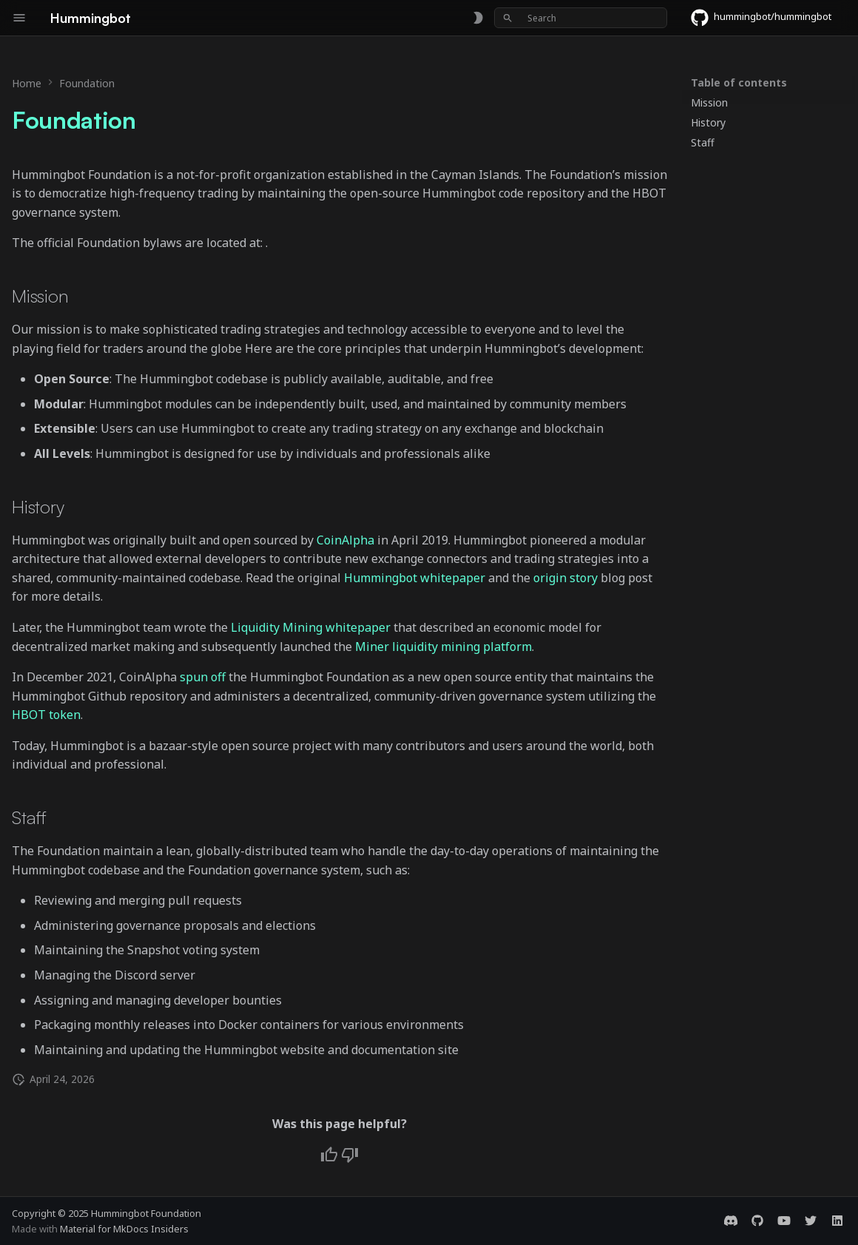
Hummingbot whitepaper (414, 578)
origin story (565, 578)
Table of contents (739, 83)
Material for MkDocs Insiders (124, 1228)
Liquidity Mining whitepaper (311, 627)
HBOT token (46, 714)
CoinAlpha (345, 540)
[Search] (580, 17)
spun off (203, 677)
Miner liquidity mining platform (443, 646)
